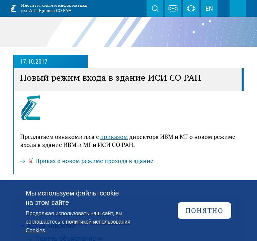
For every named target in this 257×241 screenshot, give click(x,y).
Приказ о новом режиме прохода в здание (94, 161)
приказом (114, 137)
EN (209, 8)
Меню (238, 8)
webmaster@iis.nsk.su (173, 8)
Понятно (205, 210)
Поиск (155, 8)
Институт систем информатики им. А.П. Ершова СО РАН (54, 8)
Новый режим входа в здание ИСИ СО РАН (110, 77)
